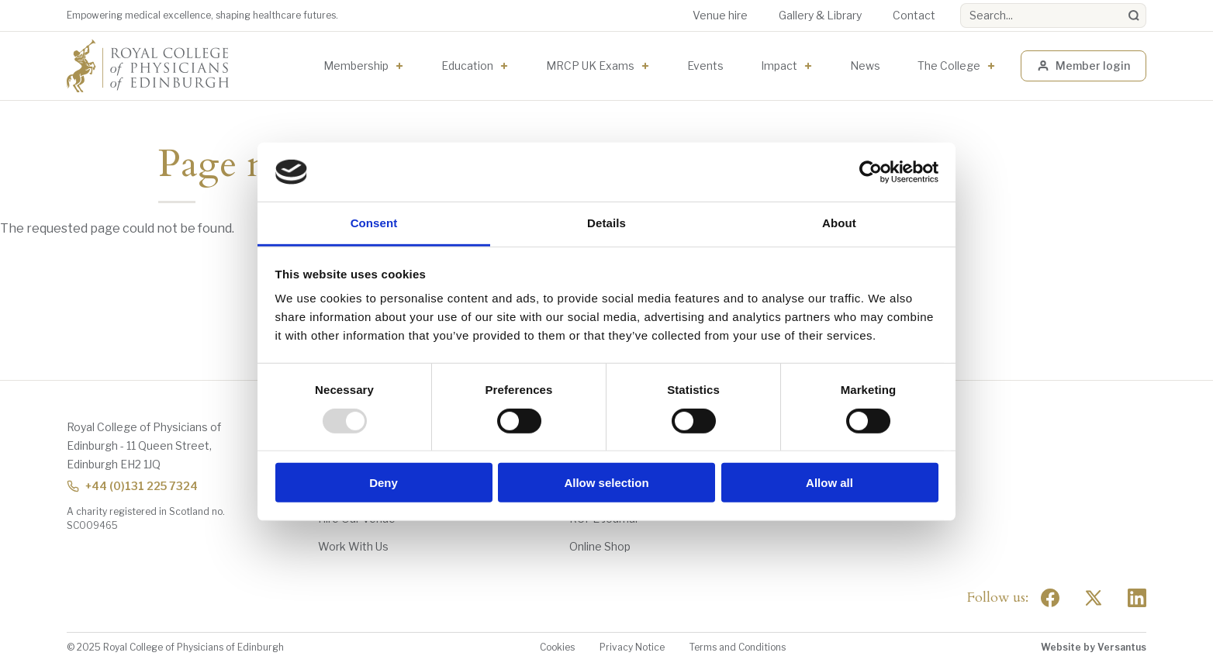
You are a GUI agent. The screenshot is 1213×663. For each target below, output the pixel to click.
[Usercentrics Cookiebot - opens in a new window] (870, 172)
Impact (779, 65)
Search (960, 3)
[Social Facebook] (1050, 598)
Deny (383, 482)
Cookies (557, 647)
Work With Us (353, 546)
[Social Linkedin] (1137, 598)
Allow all (829, 482)
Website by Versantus (1093, 647)
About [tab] (839, 223)
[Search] (1133, 15)
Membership (356, 65)
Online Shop (600, 546)
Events (705, 65)
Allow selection (606, 482)
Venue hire (720, 15)
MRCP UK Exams (590, 65)
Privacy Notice (632, 647)
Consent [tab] (374, 223)
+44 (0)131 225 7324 (132, 485)
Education (467, 65)
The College (949, 65)
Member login (1083, 65)
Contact (914, 15)
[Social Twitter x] (1093, 598)
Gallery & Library (820, 15)
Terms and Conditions (737, 647)
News (865, 65)
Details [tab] (606, 223)
